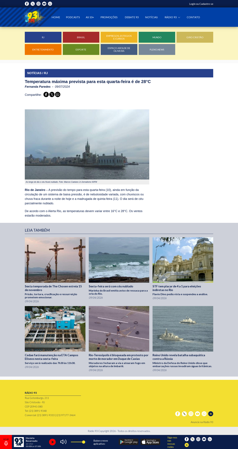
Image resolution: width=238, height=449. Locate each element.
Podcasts (73, 17)
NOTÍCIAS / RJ (37, 73)
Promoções (109, 17)
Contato (193, 17)
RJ (43, 37)
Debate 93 (132, 17)
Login (192, 3)
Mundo (157, 37)
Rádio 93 (171, 17)
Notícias (151, 17)
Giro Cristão (194, 37)
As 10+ (90, 17)
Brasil (81, 37)
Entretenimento (43, 49)
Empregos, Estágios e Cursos (119, 37)
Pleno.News (157, 49)
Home (56, 17)
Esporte (81, 49)
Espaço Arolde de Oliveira (119, 49)
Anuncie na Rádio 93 (202, 422)
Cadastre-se (206, 3)
